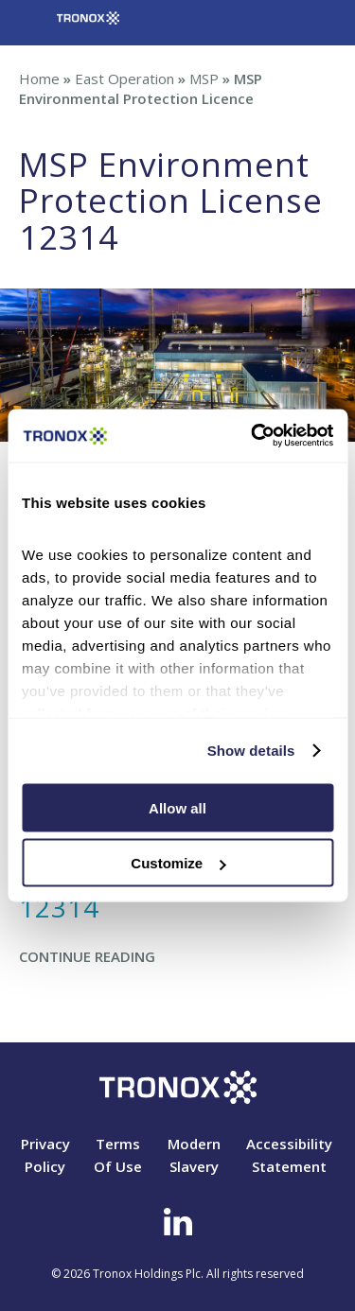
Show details (251, 751)
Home (39, 78)
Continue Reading (87, 956)
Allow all (177, 807)
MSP (204, 78)
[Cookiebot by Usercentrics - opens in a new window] (252, 436)
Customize (178, 863)
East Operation (124, 78)
